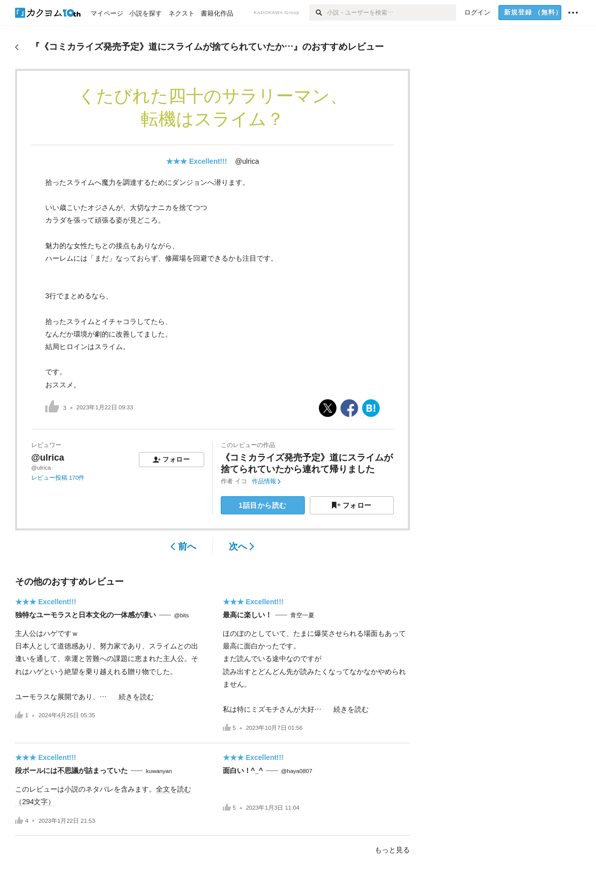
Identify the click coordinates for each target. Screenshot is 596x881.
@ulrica (247, 161)
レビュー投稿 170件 (57, 478)
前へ (183, 546)
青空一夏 (302, 615)
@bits (181, 615)
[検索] (318, 13)
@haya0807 (296, 771)
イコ (241, 481)
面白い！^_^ (243, 770)
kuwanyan (159, 771)
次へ (241, 546)
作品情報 (266, 481)
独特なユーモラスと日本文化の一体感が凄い (85, 615)
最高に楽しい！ (247, 615)
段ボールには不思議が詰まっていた (71, 770)
